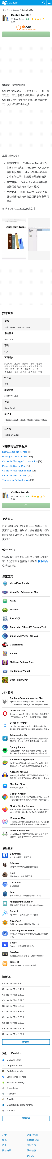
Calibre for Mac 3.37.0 (13, 995)
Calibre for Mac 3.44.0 (13, 983)
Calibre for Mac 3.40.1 (13, 989)
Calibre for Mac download (14, 475)
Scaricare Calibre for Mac (14, 452)
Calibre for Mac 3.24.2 (13, 1028)
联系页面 (43, 561)
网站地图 (6, 1150)
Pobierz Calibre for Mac (13, 466)
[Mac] (8, 10)
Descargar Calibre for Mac (15, 456)
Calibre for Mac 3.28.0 (13, 1006)
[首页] (3, 10)
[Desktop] (16, 10)
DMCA (30, 1156)
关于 (4, 1135)
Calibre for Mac (21, 15)
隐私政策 (31, 1145)
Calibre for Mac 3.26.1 (13, 1017)
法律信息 (31, 1150)
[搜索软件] (43, 2)
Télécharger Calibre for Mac (16, 480)
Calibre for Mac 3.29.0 (13, 1000)
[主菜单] (49, 2)
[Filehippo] (10, 2)
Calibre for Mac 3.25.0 (13, 1023)
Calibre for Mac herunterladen (17, 471)
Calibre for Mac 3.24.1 (13, 1034)
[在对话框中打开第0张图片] (14, 239)
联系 (4, 1140)
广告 (4, 1145)
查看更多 (26, 1042)
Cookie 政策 (33, 1140)
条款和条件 (32, 1135)
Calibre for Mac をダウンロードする (20, 461)
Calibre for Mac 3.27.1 (13, 1011)
